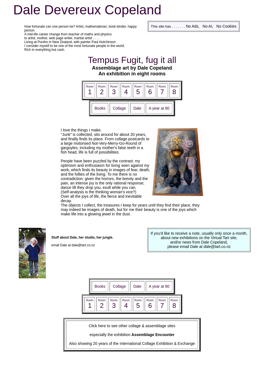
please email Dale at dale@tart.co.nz (199, 246)
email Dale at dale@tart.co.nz (73, 245)
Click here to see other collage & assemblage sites (132, 326)
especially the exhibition (131, 334)
